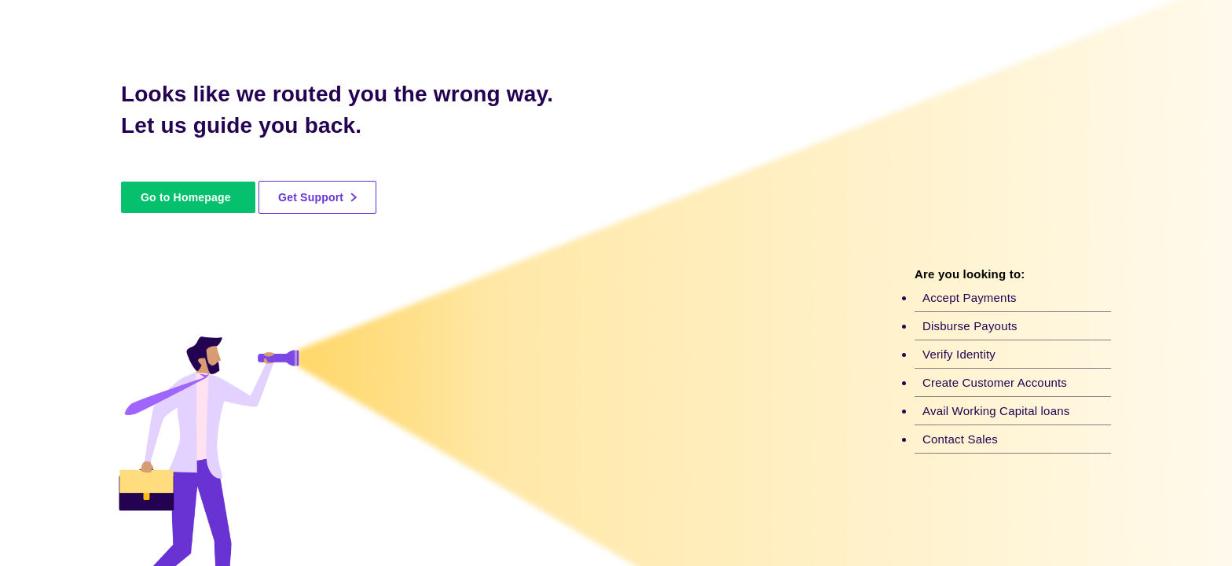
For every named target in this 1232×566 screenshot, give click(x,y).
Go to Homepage (186, 197)
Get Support (317, 197)
